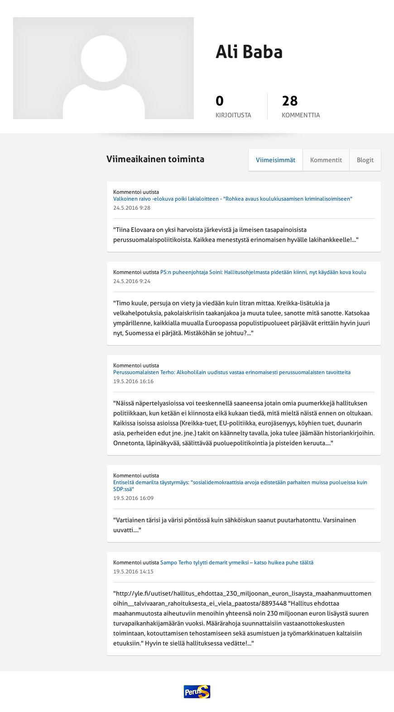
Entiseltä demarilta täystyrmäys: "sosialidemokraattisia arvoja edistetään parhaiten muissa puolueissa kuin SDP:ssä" (240, 485)
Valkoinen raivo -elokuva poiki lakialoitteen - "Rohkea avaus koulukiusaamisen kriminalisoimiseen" (232, 199)
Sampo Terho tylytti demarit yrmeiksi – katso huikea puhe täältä (236, 562)
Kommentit (326, 160)
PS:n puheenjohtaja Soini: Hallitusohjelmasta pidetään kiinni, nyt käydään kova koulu (263, 272)
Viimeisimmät (275, 160)
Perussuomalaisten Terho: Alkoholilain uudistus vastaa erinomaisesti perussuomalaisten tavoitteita (232, 372)
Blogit (365, 160)
